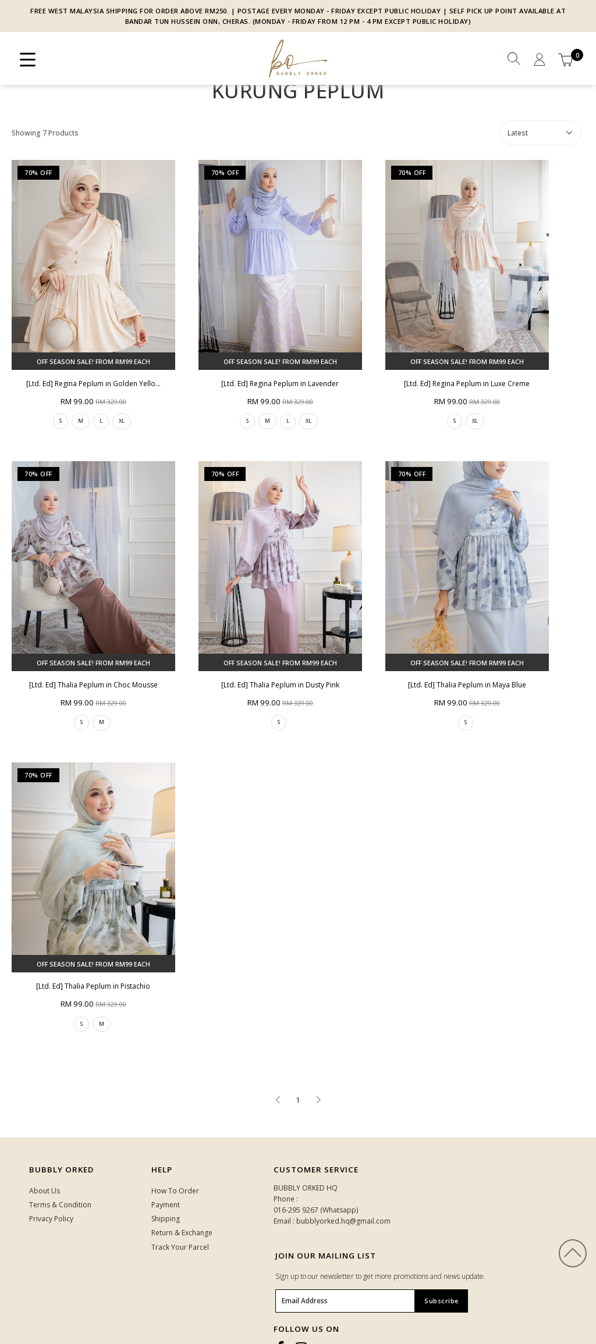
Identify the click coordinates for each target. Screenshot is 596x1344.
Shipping (165, 1219)
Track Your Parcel (180, 1247)
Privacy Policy (51, 1219)
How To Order (175, 1191)
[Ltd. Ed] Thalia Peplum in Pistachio (93, 986)
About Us (44, 1191)
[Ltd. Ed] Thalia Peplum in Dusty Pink (280, 685)
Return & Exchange (181, 1233)
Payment (165, 1205)
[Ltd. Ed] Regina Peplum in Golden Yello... (93, 383)
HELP (161, 1169)
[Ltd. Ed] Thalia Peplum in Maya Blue (467, 685)
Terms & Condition (60, 1205)
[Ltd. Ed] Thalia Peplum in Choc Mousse (93, 685)
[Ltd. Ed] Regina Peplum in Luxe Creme (467, 383)
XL (122, 421)
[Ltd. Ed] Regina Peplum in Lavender (280, 383)
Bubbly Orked (61, 1169)
